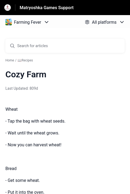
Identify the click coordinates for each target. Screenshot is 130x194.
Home (9, 60)
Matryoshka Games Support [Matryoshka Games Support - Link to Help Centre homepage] (46, 7)
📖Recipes (25, 60)
